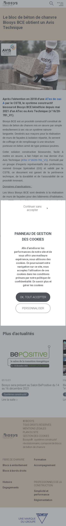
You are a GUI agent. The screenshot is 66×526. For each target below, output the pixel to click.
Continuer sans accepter (32, 208)
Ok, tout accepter (33, 297)
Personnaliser (33, 308)
